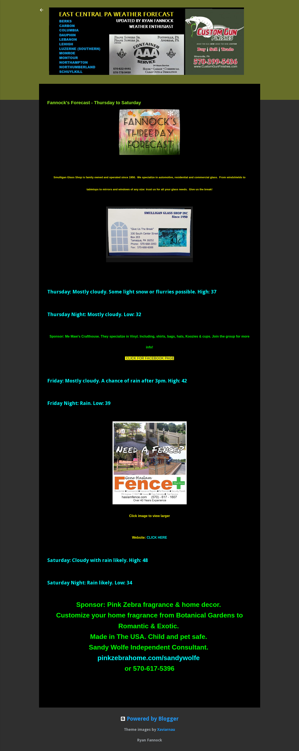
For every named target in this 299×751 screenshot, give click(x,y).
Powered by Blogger (149, 719)
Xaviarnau (166, 729)
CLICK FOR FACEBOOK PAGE (150, 358)
